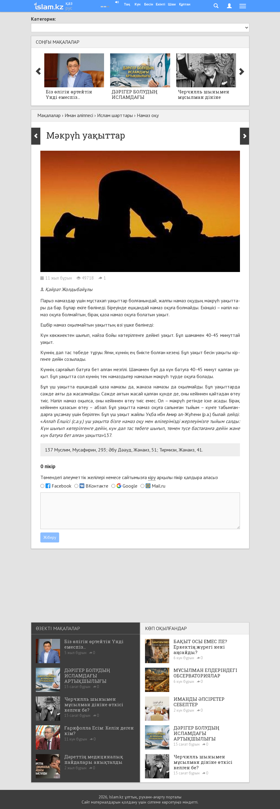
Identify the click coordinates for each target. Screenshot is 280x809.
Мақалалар (49, 115)
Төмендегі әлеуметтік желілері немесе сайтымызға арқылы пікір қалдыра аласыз (129, 477)
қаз (69, 3)
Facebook (61, 485)
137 (107, 435)
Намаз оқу (148, 115)
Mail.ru (158, 485)
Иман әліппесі (79, 115)
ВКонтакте (97, 485)
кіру (152, 477)
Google (130, 485)
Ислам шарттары (115, 115)
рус (69, 8)
